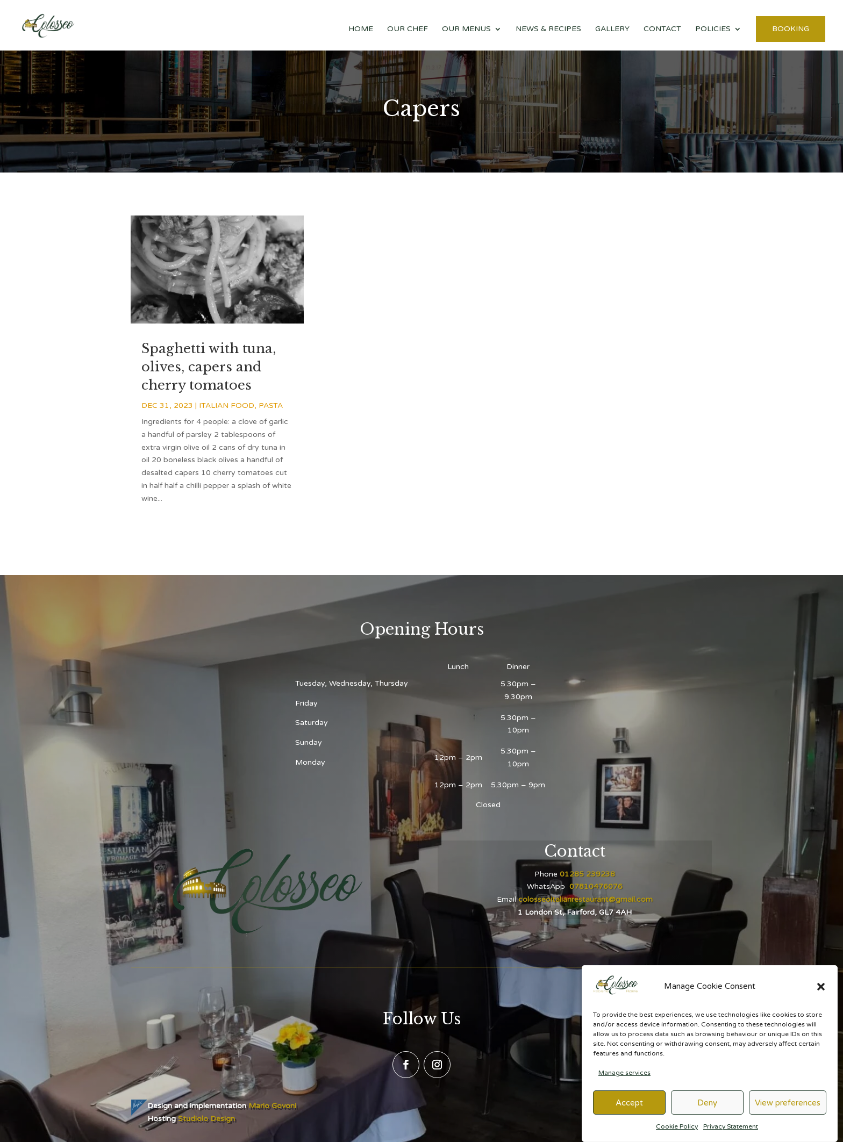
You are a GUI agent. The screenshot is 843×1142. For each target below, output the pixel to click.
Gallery (612, 29)
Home (360, 29)
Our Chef (407, 29)
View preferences (787, 1110)
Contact (662, 29)
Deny (707, 1110)
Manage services (624, 1080)
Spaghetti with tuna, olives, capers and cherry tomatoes (208, 366)
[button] (821, 994)
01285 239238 (587, 874)
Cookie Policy (677, 1134)
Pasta (271, 405)
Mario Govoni (272, 1105)
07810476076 (595, 886)
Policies (713, 29)
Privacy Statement (730, 1134)
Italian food (226, 405)
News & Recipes (548, 29)
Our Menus (466, 29)
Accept (629, 1110)
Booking (790, 28)
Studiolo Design (206, 1118)
